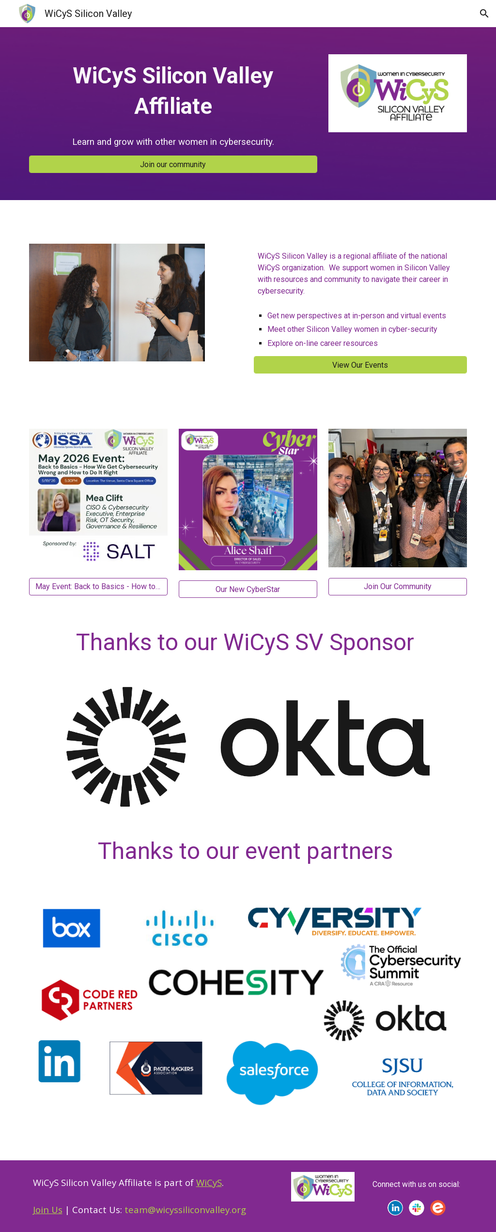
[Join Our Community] (397, 586)
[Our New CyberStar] (248, 589)
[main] (173, 91)
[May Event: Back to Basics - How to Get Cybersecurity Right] (98, 586)
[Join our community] (173, 164)
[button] (484, 13)
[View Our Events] (360, 365)
